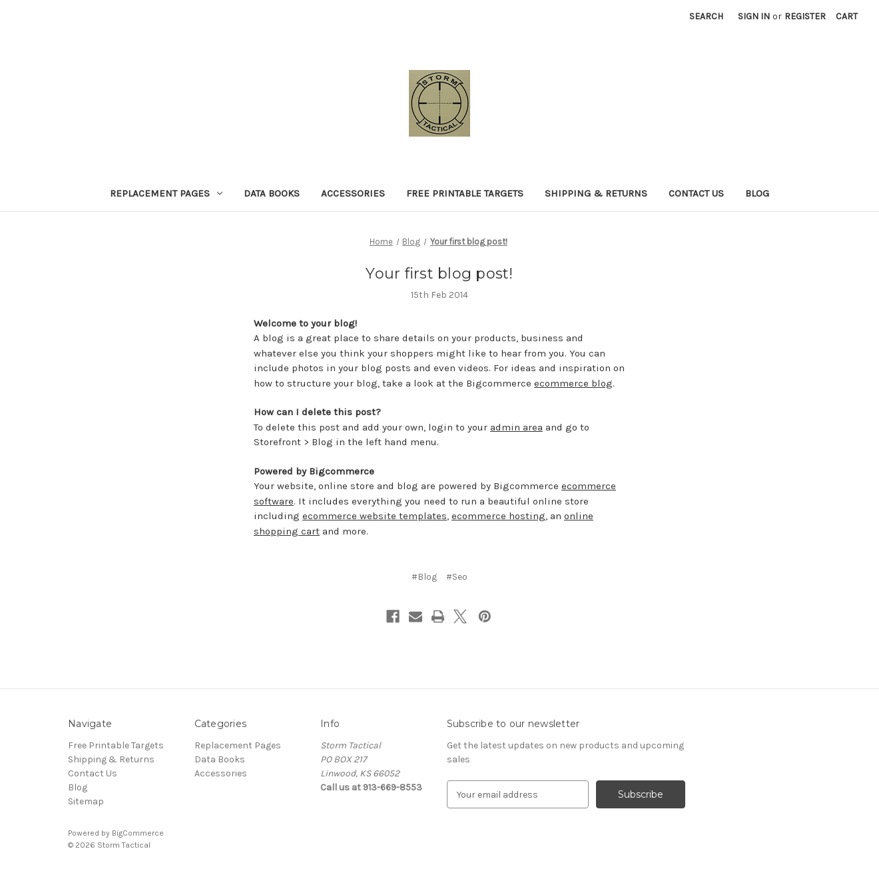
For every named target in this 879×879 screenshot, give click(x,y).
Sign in (754, 16)
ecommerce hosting (498, 516)
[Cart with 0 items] (846, 16)
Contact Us (696, 193)
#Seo (456, 576)
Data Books (272, 193)
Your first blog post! (439, 274)
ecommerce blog (573, 383)
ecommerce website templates (374, 516)
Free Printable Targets (464, 193)
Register (805, 16)
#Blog (424, 576)
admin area (516, 427)
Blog (757, 193)
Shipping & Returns (596, 193)
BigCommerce (138, 833)
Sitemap (86, 801)
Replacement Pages (166, 193)
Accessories (353, 193)
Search (706, 16)
